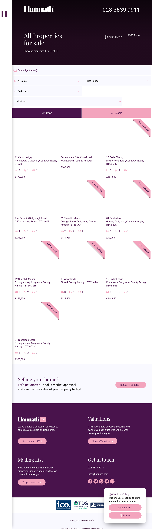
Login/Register (99, 516)
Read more (124, 507)
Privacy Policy (64, 516)
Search (119, 103)
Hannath (89, 510)
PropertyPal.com (91, 522)
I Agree (125, 515)
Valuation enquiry (129, 373)
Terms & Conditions (82, 516)
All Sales (47, 80)
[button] (116, 91)
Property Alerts (30, 472)
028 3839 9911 (121, 10)
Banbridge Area (27, 70)
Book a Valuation (101, 431)
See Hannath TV (31, 431)
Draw (49, 103)
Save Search (114, 35)
